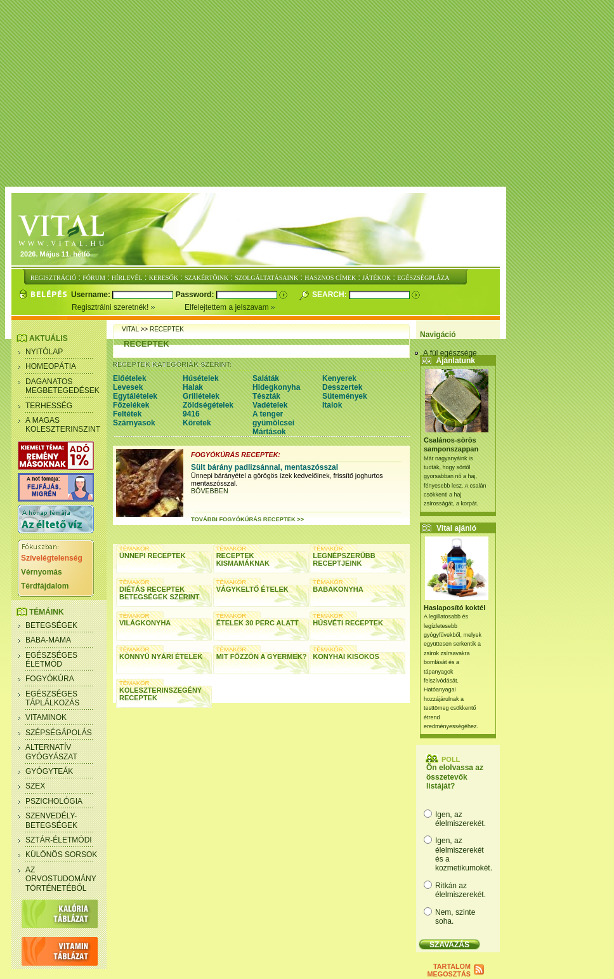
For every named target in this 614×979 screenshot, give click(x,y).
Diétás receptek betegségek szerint (159, 593)
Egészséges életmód (51, 660)
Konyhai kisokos (346, 656)
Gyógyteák (49, 771)
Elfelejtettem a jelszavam (230, 307)
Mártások (269, 431)
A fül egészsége (450, 353)
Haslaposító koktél (454, 607)
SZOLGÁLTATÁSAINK (266, 277)
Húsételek (201, 378)
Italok (332, 405)
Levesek (128, 387)
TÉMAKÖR (134, 548)
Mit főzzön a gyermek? (261, 656)
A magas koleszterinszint (62, 425)
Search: (330, 294)
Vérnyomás (41, 572)
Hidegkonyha (276, 387)
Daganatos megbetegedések (62, 386)
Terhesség (48, 405)
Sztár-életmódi (58, 840)
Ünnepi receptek (152, 555)
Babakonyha (338, 589)
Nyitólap (44, 351)
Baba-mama (48, 640)
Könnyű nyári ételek (160, 656)
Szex (35, 786)
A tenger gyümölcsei (273, 418)
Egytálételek (135, 396)
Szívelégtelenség (51, 558)
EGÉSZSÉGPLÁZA (423, 277)
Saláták (265, 378)
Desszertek (342, 387)
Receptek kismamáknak (243, 559)
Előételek (130, 378)
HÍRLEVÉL (127, 277)
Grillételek (201, 396)
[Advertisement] (309, 94)
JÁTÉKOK (376, 277)
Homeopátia (50, 366)
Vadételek (269, 405)
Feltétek (127, 414)
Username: (91, 294)
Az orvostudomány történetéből (60, 879)
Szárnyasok (134, 422)
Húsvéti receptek (348, 623)
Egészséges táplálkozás (52, 698)
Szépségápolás (58, 732)
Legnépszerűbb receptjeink (344, 559)
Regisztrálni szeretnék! (128, 307)
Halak (193, 387)
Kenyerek (339, 378)
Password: (196, 294)
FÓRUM (93, 277)
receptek (167, 329)
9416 (191, 414)
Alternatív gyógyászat (51, 752)
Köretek (197, 422)
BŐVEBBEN (209, 491)
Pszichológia (53, 801)
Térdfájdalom (45, 586)
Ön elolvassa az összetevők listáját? (454, 776)
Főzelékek (131, 405)
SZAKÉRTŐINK (206, 277)
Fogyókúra (49, 678)
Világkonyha (145, 623)
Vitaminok (46, 717)
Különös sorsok (61, 854)
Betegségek (51, 625)
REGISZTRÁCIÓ (53, 277)
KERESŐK (163, 277)
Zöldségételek (208, 405)
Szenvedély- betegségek (51, 820)
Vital (130, 329)
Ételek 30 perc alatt (257, 623)
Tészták (266, 396)
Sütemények (344, 396)
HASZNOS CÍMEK (330, 277)
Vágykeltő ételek (252, 589)
